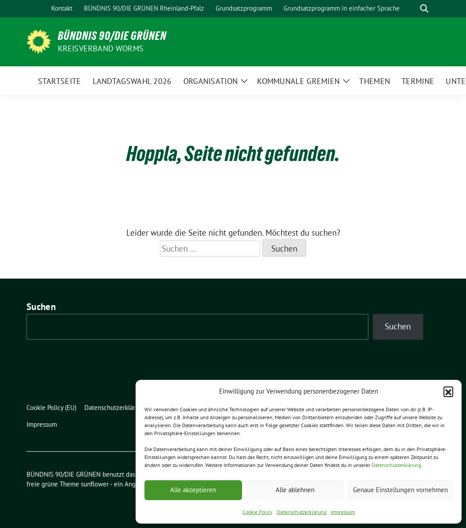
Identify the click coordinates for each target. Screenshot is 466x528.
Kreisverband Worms (101, 48)
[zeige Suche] (424, 8)
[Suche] (412, 8)
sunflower (95, 484)
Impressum (343, 512)
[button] (448, 391)
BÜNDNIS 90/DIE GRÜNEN (112, 35)
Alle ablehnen (295, 490)
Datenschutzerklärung (396, 465)
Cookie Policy (257, 512)
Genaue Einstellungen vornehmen (400, 490)
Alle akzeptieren (193, 490)
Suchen (41, 307)
